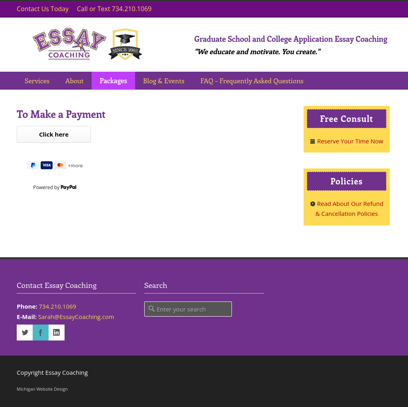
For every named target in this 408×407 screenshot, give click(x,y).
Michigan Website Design (42, 389)
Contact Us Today (43, 8)
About (74, 80)
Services (37, 80)
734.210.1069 (57, 306)
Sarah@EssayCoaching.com (76, 317)
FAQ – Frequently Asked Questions (252, 80)
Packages (113, 80)
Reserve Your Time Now (346, 141)
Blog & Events (163, 80)
